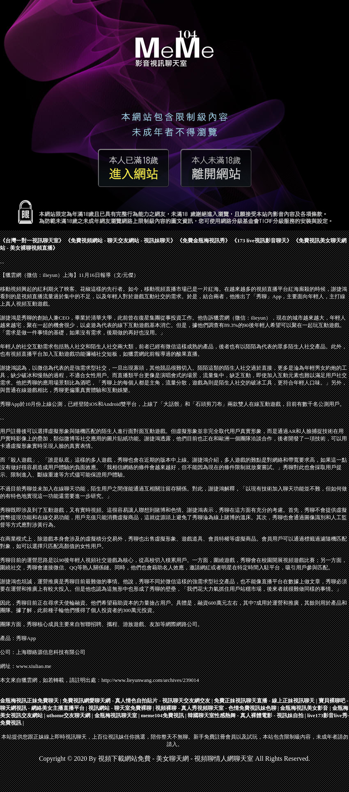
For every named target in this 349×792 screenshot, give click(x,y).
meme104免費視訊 (162, 715)
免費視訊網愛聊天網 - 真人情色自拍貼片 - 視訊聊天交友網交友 (136, 701)
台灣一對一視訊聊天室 (32, 240)
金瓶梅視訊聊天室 (115, 715)
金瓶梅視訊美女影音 (304, 708)
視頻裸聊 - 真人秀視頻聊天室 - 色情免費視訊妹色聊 (215, 708)
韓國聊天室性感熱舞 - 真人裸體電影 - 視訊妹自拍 (245, 715)
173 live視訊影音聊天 (261, 240)
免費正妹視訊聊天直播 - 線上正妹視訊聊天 (264, 701)
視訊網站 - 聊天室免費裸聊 (120, 708)
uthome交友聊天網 (68, 715)
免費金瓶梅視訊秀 (203, 240)
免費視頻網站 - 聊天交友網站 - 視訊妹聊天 (120, 240)
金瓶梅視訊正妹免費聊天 (29, 701)
